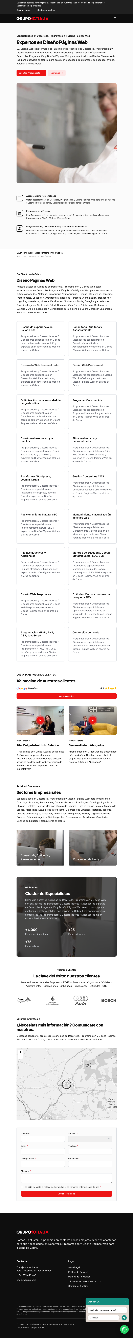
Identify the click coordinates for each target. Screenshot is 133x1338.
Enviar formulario (66, 1193)
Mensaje (26, 1171)
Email (24, 1146)
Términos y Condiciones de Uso (84, 1187)
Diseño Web (23, 1327)
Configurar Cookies (78, 1286)
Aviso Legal (74, 1267)
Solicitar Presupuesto (31, 73)
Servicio (73, 1133)
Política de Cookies (78, 1272)
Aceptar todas (23, 10)
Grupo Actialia (38, 1327)
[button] (66, 1084)
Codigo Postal (28, 1158)
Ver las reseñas (66, 696)
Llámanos (56, 73)
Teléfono (73, 1146)
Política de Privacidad (54, 1187)
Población (73, 1158)
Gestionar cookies (46, 10)
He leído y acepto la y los (62, 1187)
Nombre (25, 1133)
